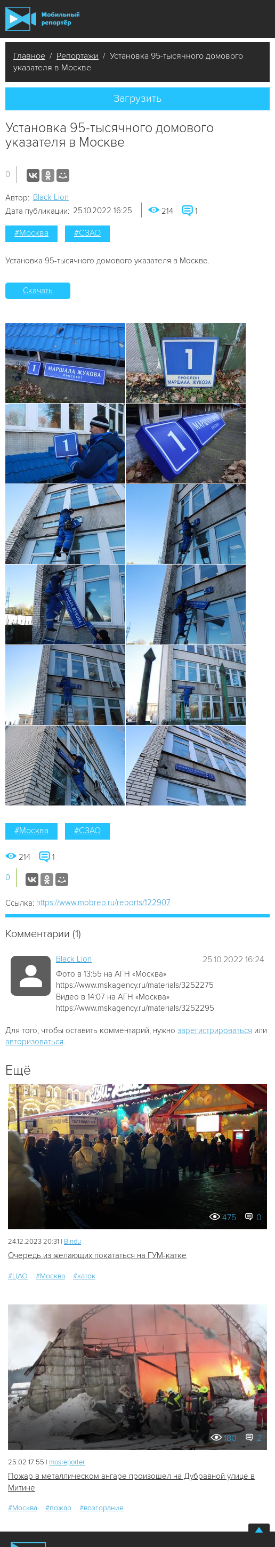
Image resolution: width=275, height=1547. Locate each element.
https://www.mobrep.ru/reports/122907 (103, 902)
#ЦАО (18, 1275)
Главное (29, 56)
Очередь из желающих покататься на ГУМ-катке (97, 1255)
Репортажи (77, 56)
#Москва (31, 233)
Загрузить (137, 98)
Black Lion (51, 197)
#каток (84, 1275)
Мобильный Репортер (42, 19)
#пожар (58, 1507)
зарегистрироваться (214, 1030)
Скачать (38, 290)
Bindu (72, 1241)
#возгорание (101, 1507)
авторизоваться (34, 1041)
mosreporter (67, 1462)
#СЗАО (87, 233)
